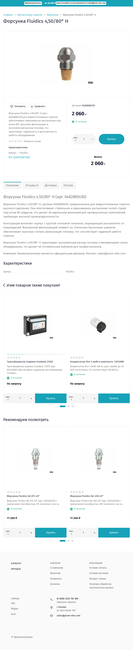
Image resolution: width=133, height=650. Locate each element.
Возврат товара (97, 578)
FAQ (13, 603)
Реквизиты (56, 578)
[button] (63, 406)
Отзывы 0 (32, 185)
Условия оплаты (97, 567)
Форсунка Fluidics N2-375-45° (23, 496)
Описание (12, 185)
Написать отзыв (32, 141)
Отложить (18, 106)
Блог (13, 614)
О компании (56, 567)
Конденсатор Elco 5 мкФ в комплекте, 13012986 (97, 361)
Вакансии (55, 573)
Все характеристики (19, 157)
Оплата (68, 185)
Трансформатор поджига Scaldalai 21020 (30, 361)
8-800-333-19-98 (67, 598)
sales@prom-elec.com (68, 615)
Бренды (16, 569)
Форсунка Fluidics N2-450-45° (86, 496)
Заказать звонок (66, 602)
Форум (14, 608)
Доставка (51, 185)
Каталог (16, 563)
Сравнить (37, 106)
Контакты (55, 584)
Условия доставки (98, 573)
